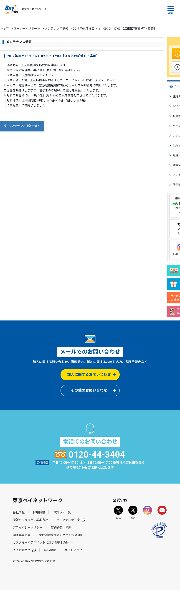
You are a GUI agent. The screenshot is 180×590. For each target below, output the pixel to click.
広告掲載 (50, 550)
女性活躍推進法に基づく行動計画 (61, 535)
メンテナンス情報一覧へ (22, 126)
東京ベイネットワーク (25, 9)
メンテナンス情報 (56, 28)
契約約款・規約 (61, 527)
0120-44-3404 (90, 455)
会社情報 (19, 512)
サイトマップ (73, 550)
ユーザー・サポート (26, 28)
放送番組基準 (24, 550)
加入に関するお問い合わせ (89, 374)
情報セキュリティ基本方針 (30, 520)
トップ (4, 28)
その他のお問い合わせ (89, 390)
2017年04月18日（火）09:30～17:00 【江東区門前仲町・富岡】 (53, 56)
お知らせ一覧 (62, 512)
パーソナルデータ (70, 520)
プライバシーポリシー (27, 527)
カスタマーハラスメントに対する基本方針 (41, 542)
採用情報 (39, 512)
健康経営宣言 (21, 535)
